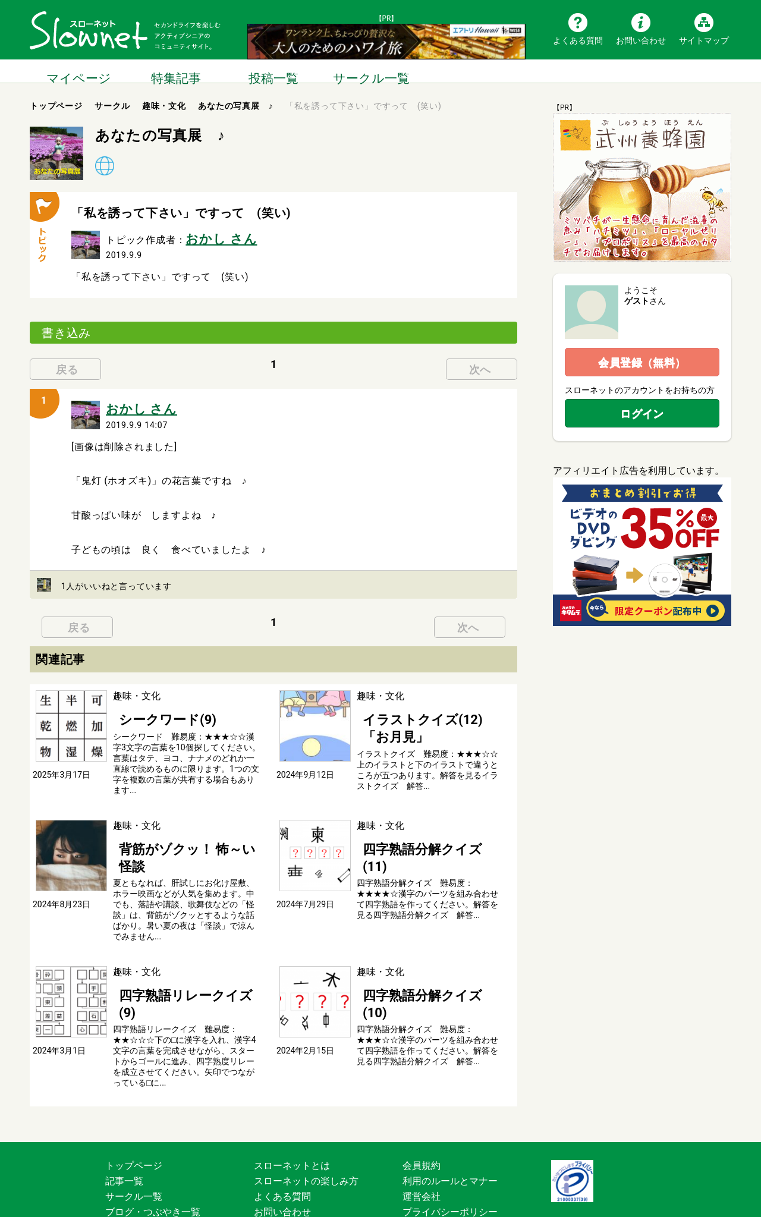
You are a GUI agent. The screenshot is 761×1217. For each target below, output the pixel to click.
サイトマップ (704, 40)
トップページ (133, 1109)
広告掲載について (292, 1171)
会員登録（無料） (642, 362)
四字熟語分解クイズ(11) (408, 833)
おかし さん (211, 236)
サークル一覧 (371, 71)
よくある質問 (578, 40)
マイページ (78, 71)
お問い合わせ (641, 40)
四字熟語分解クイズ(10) (408, 958)
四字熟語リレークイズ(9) (166, 958)
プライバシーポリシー (450, 1156)
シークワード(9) (147, 709)
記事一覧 (124, 1125)
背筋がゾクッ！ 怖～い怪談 (171, 833)
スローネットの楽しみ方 (306, 1125)
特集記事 (176, 71)
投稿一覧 (273, 71)
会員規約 (421, 1109)
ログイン (642, 413)
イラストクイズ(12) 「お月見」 (424, 709)
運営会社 (421, 1140)
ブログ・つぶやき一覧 (152, 1156)
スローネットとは (292, 1109)
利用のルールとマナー (450, 1125)
